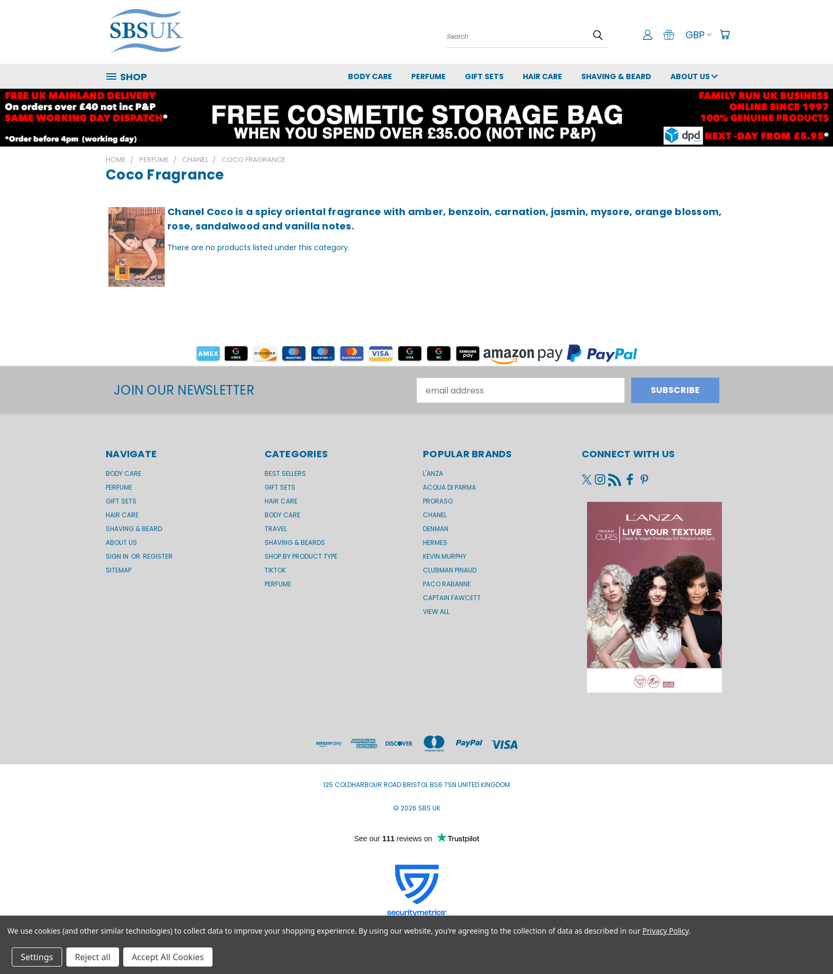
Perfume (428, 76)
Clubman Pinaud (450, 570)
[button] (417, 353)
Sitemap (118, 570)
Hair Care (542, 76)
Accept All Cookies (168, 957)
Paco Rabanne (447, 583)
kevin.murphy (444, 556)
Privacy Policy (665, 931)
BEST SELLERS (285, 473)
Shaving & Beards (295, 542)
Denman (435, 528)
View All (436, 611)
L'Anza (433, 473)
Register (158, 556)
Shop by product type (301, 556)
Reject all (92, 957)
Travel (276, 528)
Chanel (435, 514)
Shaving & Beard (616, 76)
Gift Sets (280, 487)
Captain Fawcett (452, 597)
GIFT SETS (484, 76)
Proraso (438, 501)
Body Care (370, 76)
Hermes (435, 542)
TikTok (275, 570)
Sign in (118, 556)
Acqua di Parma (449, 487)
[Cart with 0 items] (724, 34)
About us (694, 76)
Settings (37, 957)
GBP (698, 34)
